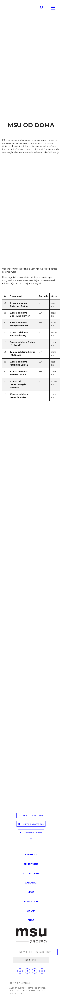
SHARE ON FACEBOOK (30, 823)
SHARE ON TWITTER (30, 832)
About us (31, 854)
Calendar (31, 882)
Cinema (31, 910)
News (31, 892)
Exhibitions (31, 864)
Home (22, 58)
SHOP (31, 920)
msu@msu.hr (16, 993)
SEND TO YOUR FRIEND (30, 815)
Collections (31, 873)
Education (31, 901)
